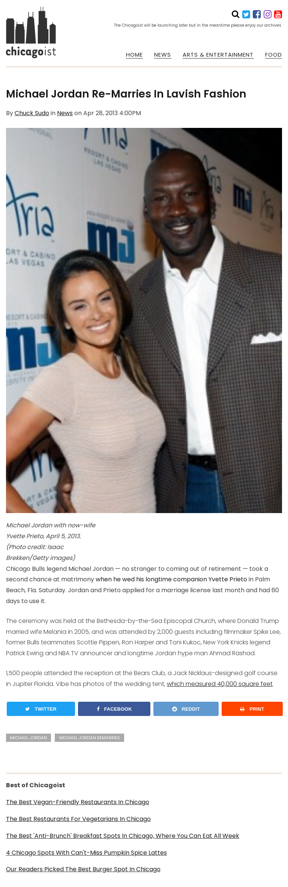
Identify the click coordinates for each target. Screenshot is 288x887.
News (65, 113)
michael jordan (28, 738)
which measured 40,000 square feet (220, 684)
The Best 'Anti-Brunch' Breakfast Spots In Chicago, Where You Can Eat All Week (122, 835)
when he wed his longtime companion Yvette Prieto (171, 579)
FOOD (273, 55)
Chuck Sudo (32, 113)
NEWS (162, 55)
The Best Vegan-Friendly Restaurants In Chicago (77, 802)
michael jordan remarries (89, 738)
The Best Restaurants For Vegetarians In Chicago (78, 819)
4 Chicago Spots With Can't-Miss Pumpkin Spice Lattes (86, 852)
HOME (134, 55)
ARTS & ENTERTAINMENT (218, 55)
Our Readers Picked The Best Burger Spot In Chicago (83, 869)
